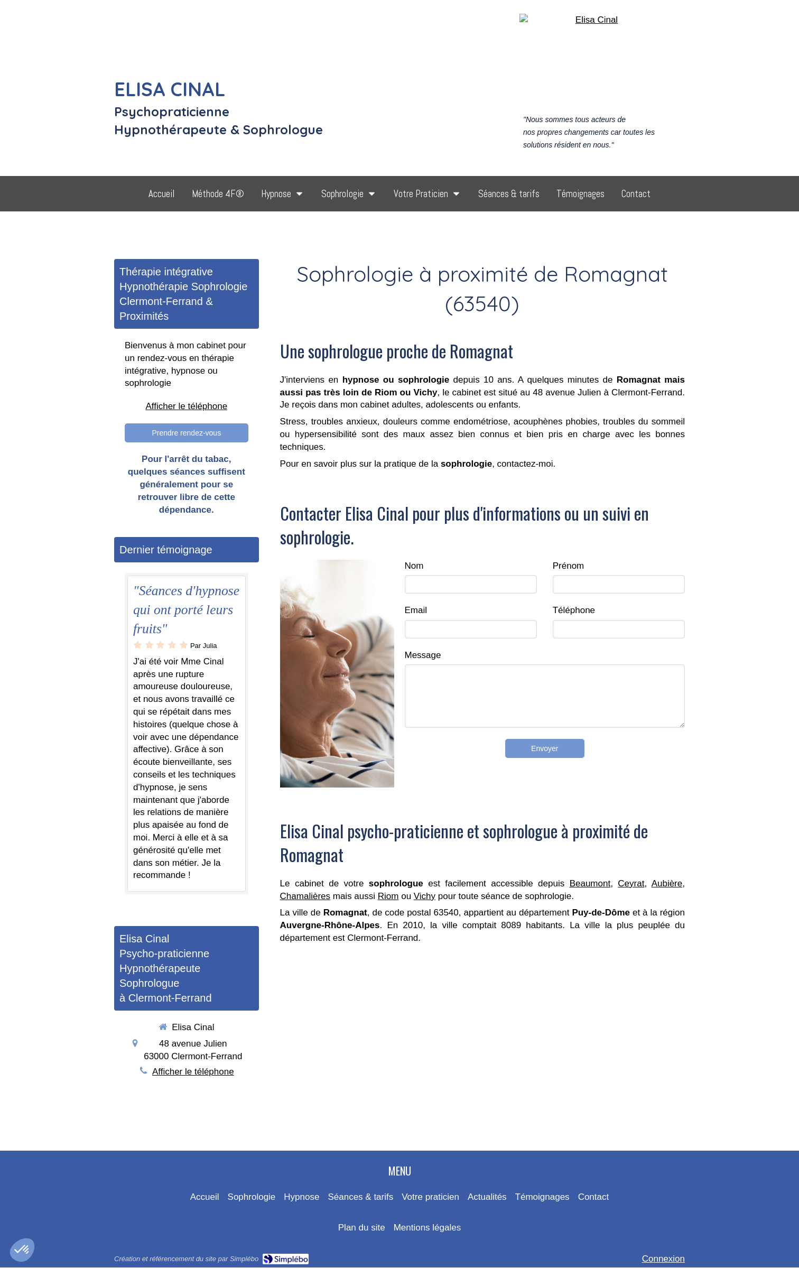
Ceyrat (631, 883)
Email (416, 610)
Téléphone (574, 610)
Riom (388, 896)
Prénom (568, 566)
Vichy (424, 896)
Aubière (667, 883)
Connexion (663, 1259)
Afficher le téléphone (186, 406)
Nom (414, 566)
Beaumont (590, 883)
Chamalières (305, 896)
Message (423, 655)
